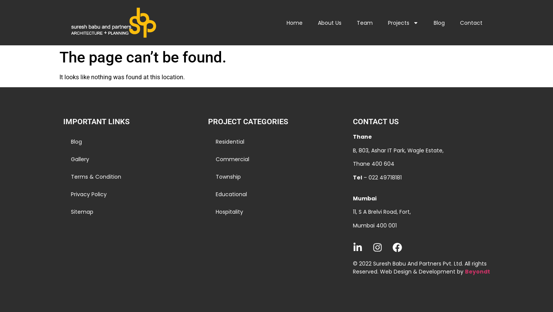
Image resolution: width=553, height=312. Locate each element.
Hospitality (229, 212)
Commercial (232, 159)
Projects (403, 22)
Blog (439, 23)
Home (295, 23)
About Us (329, 23)
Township (228, 177)
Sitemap (82, 212)
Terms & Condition (96, 177)
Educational (231, 194)
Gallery (80, 159)
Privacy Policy (89, 194)
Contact (471, 23)
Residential (230, 142)
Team (365, 23)
